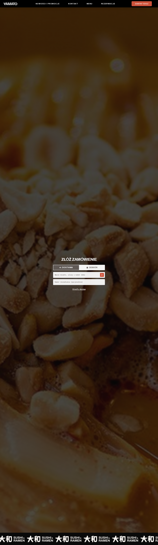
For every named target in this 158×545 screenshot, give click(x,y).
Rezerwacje (108, 4)
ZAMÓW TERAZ (141, 4)
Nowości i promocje (47, 4)
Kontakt (73, 4)
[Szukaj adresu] (102, 275)
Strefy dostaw (78, 289)
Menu (89, 4)
